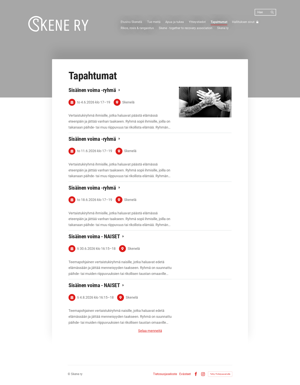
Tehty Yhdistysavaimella (220, 374)
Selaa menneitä (150, 331)
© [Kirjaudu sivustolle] (69, 374)
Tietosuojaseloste (165, 374)
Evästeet (185, 374)
